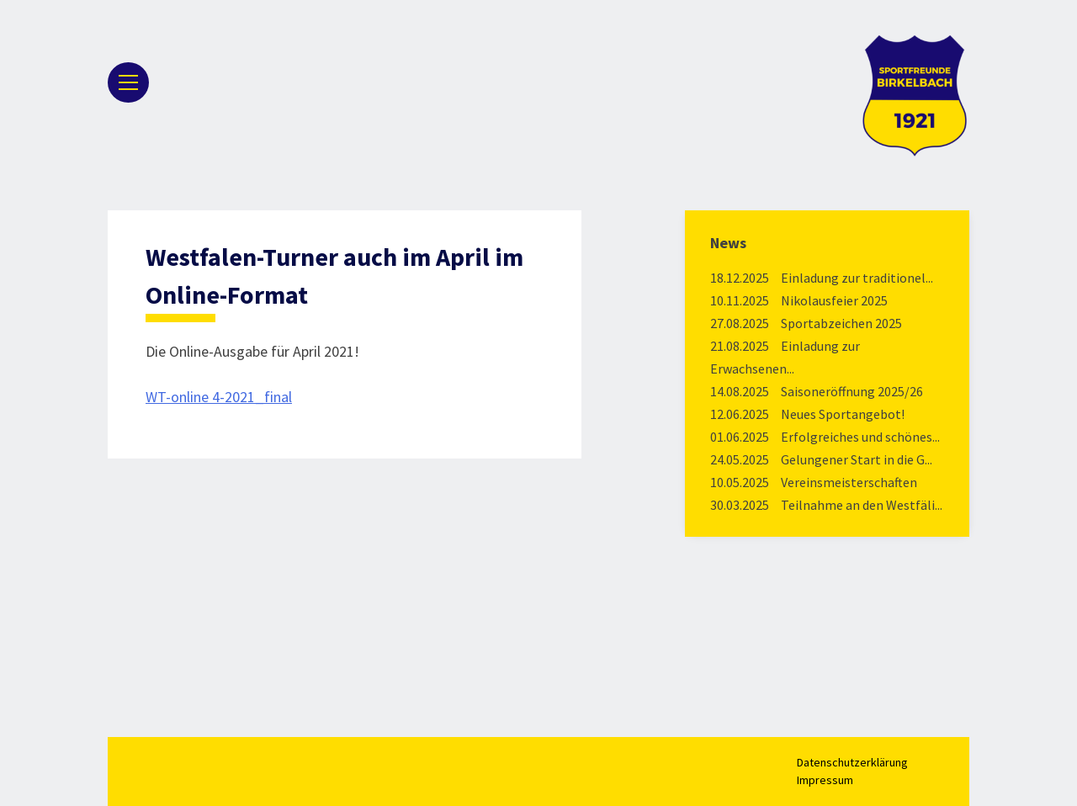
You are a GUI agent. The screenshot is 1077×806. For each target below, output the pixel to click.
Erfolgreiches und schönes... (860, 436)
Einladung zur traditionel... (857, 277)
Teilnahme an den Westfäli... (861, 504)
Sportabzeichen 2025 (841, 323)
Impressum (825, 779)
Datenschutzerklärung (852, 762)
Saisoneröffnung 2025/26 (852, 391)
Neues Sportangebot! (843, 414)
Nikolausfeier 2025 (834, 300)
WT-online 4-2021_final (219, 396)
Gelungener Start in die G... (856, 459)
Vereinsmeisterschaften (849, 482)
